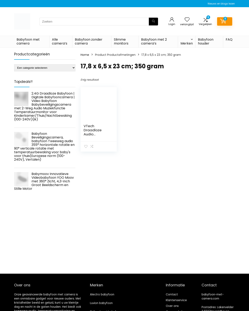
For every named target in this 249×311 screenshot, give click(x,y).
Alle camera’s (59, 41)
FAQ (229, 39)
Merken (187, 43)
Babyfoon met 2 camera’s (154, 41)
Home (85, 55)
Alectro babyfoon (102, 294)
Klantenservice (176, 300)
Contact (172, 294)
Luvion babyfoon (101, 303)
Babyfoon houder (205, 41)
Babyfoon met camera (28, 41)
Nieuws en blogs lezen (221, 3)
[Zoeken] (153, 21)
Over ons (172, 306)
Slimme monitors (121, 41)
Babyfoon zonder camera (88, 41)
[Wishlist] (187, 19)
